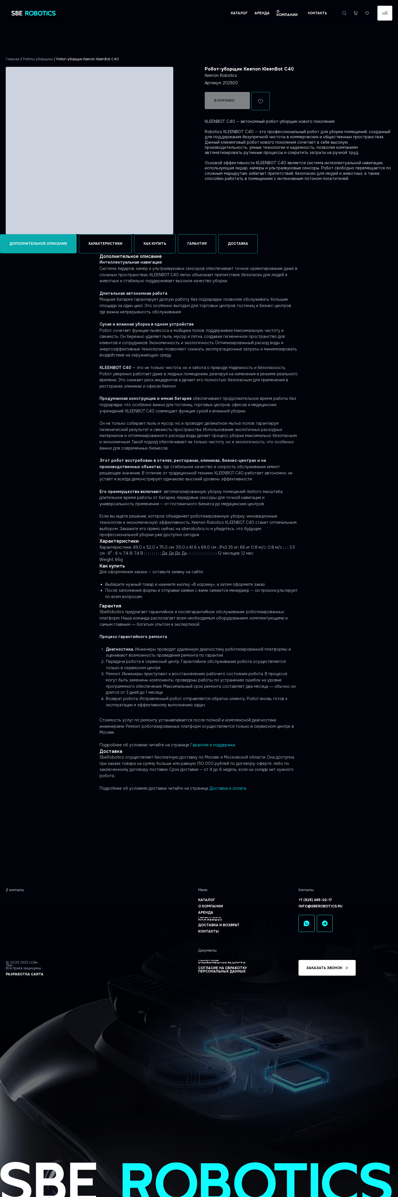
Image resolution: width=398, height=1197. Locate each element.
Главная (12, 59)
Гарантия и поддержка (212, 744)
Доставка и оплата (228, 788)
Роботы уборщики (38, 59)
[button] (384, 13)
